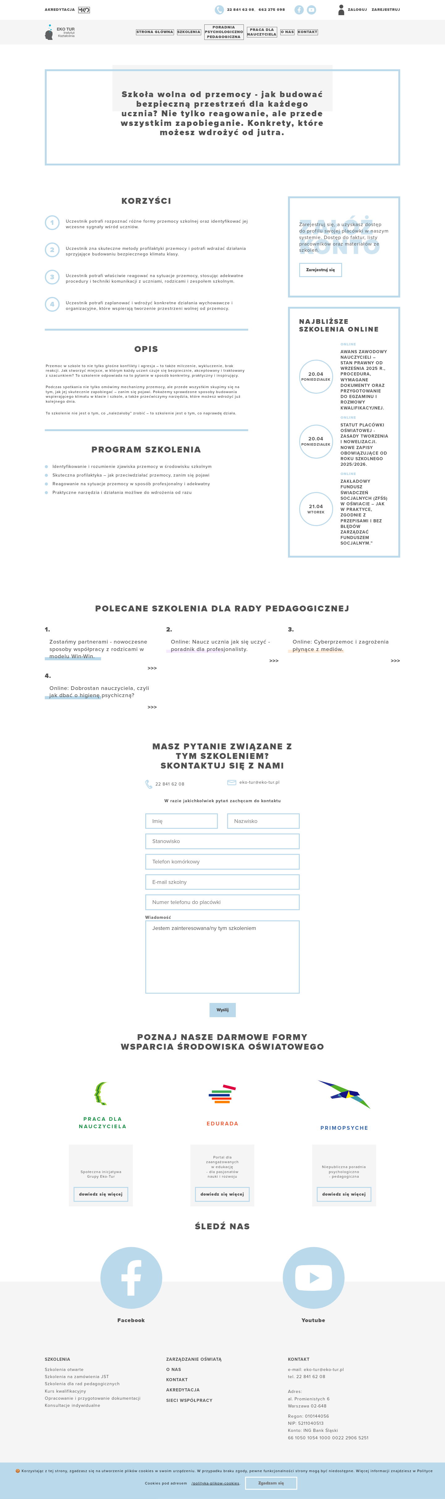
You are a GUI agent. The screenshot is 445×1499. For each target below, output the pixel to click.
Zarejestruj (386, 9)
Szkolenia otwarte (64, 1373)
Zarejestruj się (320, 273)
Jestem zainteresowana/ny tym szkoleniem (222, 960)
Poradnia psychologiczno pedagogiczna (232, 34)
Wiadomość (158, 920)
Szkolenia (194, 34)
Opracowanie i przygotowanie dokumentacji (93, 1401)
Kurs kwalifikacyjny (65, 1394)
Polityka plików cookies (72, 1483)
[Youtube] (311, 10)
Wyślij (223, 1013)
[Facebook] (299, 10)
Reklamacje (184, 1483)
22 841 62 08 (169, 787)
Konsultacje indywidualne (72, 1408)
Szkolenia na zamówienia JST (77, 1380)
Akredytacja (183, 1393)
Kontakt (325, 34)
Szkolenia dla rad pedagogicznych (82, 1387)
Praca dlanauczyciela (273, 33)
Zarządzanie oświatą (194, 1362)
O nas (301, 34)
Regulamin (222, 1483)
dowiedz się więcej (101, 1197)
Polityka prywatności (135, 1483)
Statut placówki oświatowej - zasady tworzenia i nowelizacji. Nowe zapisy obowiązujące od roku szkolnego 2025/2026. (364, 448)
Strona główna (156, 34)
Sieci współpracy (189, 1403)
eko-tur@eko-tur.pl (259, 785)
